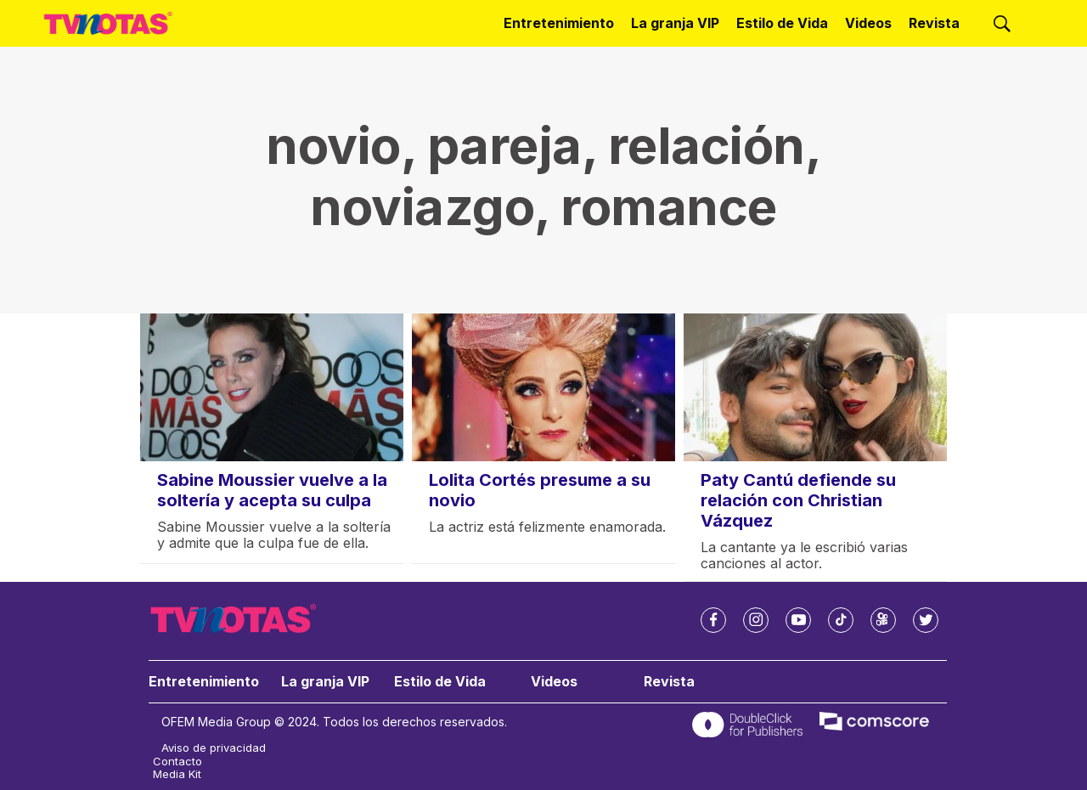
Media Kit (177, 774)
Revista (934, 22)
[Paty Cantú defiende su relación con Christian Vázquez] (815, 387)
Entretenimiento (559, 22)
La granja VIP (675, 22)
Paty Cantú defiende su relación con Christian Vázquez (798, 500)
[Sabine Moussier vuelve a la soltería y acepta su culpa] (271, 387)
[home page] (108, 23)
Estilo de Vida (782, 22)
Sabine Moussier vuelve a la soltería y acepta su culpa (272, 490)
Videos (868, 22)
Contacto (177, 761)
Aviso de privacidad (213, 748)
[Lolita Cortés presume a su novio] (543, 387)
